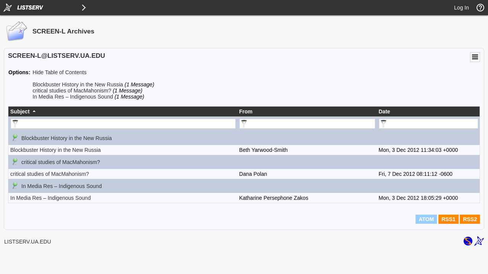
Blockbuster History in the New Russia (78, 84)
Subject (20, 111)
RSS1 (448, 219)
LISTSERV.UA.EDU (27, 242)
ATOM (426, 219)
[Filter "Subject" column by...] (123, 124)
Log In (461, 8)
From (245, 111)
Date (384, 111)
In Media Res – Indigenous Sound (73, 97)
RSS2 (470, 219)
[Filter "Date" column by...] (428, 124)
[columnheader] (122, 111)
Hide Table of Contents (60, 72)
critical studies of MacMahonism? (72, 91)
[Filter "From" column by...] (307, 124)
